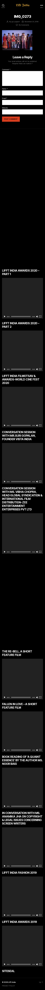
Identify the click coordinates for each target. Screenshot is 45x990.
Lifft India (12, 982)
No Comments (24, 25)
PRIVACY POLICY (8, 986)
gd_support (16, 22)
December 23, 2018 (31, 22)
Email (4, 98)
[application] (22, 298)
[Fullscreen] (40, 317)
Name (5, 89)
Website (5, 108)
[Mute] (37, 317)
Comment (6, 70)
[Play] (5, 317)
